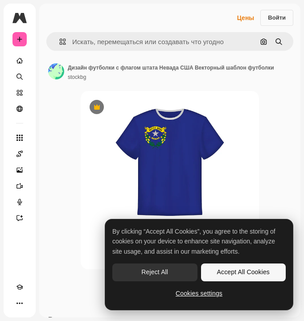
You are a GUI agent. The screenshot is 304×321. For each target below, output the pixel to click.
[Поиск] (19, 77)
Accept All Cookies (243, 272)
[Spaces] (19, 154)
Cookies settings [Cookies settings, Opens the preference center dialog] (199, 293)
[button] (59, 41)
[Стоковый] (19, 93)
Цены (246, 17)
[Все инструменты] (19, 138)
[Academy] (19, 287)
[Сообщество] (19, 109)
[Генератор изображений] (19, 170)
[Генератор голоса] (19, 202)
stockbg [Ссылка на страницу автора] (77, 77)
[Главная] (19, 61)
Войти (277, 17)
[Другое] (19, 303)
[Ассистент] (19, 218)
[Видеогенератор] (19, 186)
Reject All (154, 272)
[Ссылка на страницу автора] (56, 71)
